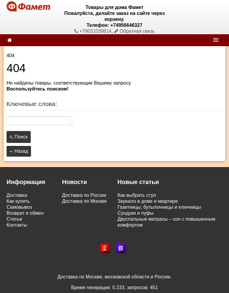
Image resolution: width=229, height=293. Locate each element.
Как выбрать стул (136, 195)
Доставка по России (84, 195)
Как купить (18, 201)
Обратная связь (134, 31)
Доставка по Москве (84, 201)
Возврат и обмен (25, 213)
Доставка (17, 195)
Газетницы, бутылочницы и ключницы (159, 207)
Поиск (19, 136)
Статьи (14, 219)
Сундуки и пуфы (135, 213)
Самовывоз (19, 207)
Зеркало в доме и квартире (147, 201)
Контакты (17, 224)
